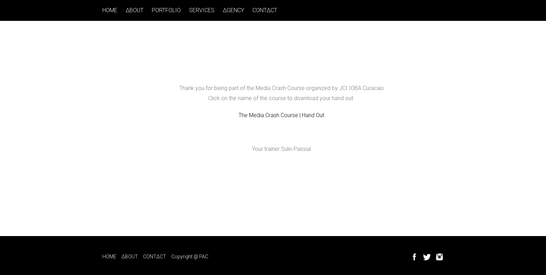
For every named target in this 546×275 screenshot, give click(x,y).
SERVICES (201, 10)
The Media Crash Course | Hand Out (281, 115)
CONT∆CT (264, 10)
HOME (109, 10)
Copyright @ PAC (189, 256)
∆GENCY (233, 10)
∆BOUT (134, 10)
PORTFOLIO (166, 10)
